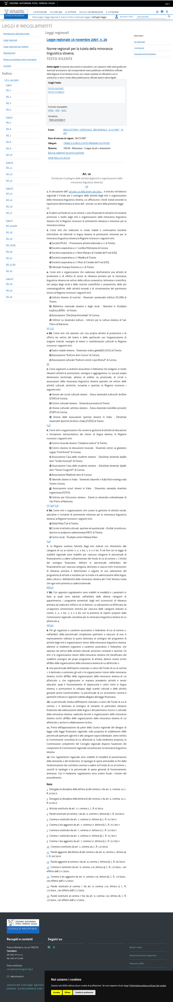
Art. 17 (9, 212)
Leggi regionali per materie (15, 46)
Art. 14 (9, 193)
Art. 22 (9, 270)
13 (48, 867)
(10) (52, 505)
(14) (49, 541)
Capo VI (9, 278)
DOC (64, 110)
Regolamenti (9, 53)
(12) (49, 425)
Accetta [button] (56, 992)
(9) (48, 625)
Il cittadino (112, 12)
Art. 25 (9, 296)
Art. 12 (9, 173)
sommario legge (82, 17)
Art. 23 (9, 283)
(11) (52, 328)
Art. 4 (8, 109)
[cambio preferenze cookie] (31, 988)
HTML (51, 110)
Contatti (7, 65)
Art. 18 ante (11, 225)
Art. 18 (9, 232)
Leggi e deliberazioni (91, 12)
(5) (48, 328)
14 (48, 876)
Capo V (9, 220)
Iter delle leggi (139, 42)
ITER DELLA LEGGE (59, 158)
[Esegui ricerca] (169, 16)
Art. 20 (9, 251)
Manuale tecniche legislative (145, 54)
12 (48, 861)
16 (48, 896)
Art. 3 (8, 102)
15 (48, 886)
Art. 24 (9, 290)
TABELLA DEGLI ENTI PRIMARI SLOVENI (86, 143)
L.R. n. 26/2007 (11, 80)
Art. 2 (8, 96)
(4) (48, 208)
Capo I (9, 85)
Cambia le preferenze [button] (84, 992)
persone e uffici (124, 16)
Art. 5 (8, 122)
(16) (51, 625)
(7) (48, 505)
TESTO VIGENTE (56, 88)
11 (48, 852)
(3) (86, 186)
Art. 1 (8, 90)
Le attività (70, 12)
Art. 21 (9, 257)
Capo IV (9, 188)
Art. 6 (8, 128)
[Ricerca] (151, 16)
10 (48, 846)
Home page (37, 17)
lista (71, 17)
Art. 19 (9, 238)
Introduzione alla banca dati (16, 33)
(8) (48, 587)
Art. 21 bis (11, 264)
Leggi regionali (10, 40)
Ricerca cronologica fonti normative (19, 59)
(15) (51, 587)
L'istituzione (40, 12)
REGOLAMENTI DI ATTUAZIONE (66, 153)
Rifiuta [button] (67, 992)
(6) (48, 364)
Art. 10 (9, 154)
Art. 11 (9, 167)
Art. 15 (9, 199)
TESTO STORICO (56, 92)
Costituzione (139, 48)
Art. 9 (8, 148)
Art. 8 (8, 141)
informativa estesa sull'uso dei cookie (148, 985)
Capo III (9, 162)
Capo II (9, 117)
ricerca (63, 17)
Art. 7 (8, 135)
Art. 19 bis (11, 245)
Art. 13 (9, 180)
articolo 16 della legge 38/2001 (85, 191)
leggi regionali (51, 17)
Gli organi (56, 12)
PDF (58, 110)
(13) (56, 505)
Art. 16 (9, 206)
